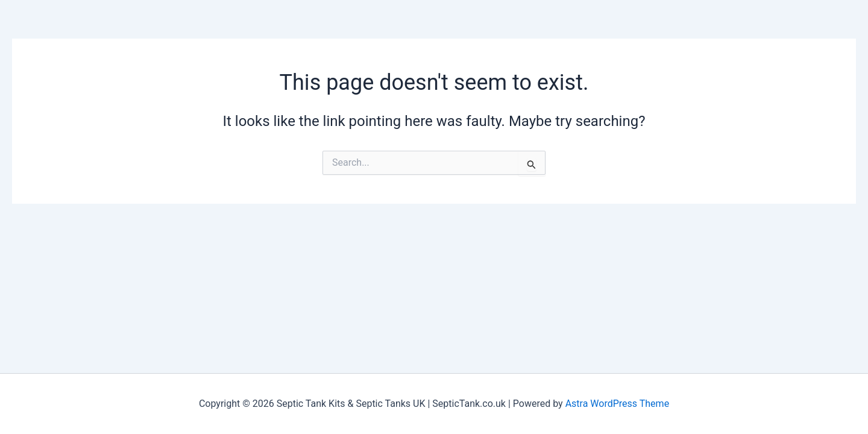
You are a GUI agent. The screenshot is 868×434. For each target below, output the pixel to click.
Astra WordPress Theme (617, 403)
